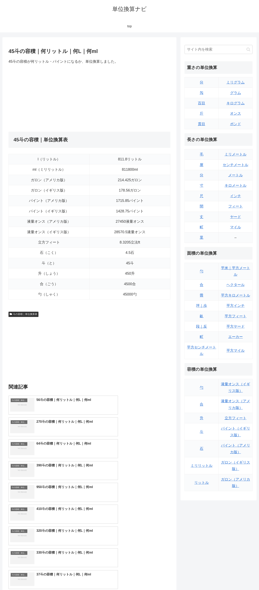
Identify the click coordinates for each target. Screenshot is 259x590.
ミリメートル (235, 154)
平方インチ (235, 306)
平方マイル (235, 350)
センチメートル (235, 165)
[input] (219, 49)
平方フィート (235, 316)
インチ (235, 196)
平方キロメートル (235, 295)
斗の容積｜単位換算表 (23, 314)
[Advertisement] (49, 98)
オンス (235, 113)
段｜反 (201, 326)
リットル (201, 483)
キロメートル (235, 185)
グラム (235, 93)
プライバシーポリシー (238, 577)
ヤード (235, 217)
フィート (235, 206)
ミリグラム (235, 82)
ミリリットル (201, 466)
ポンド (235, 124)
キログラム (235, 103)
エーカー (235, 337)
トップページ (211, 577)
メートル (235, 175)
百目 (201, 103)
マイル (235, 227)
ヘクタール (235, 285)
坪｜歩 (201, 306)
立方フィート (235, 418)
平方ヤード (235, 326)
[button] (248, 49)
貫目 (201, 124)
